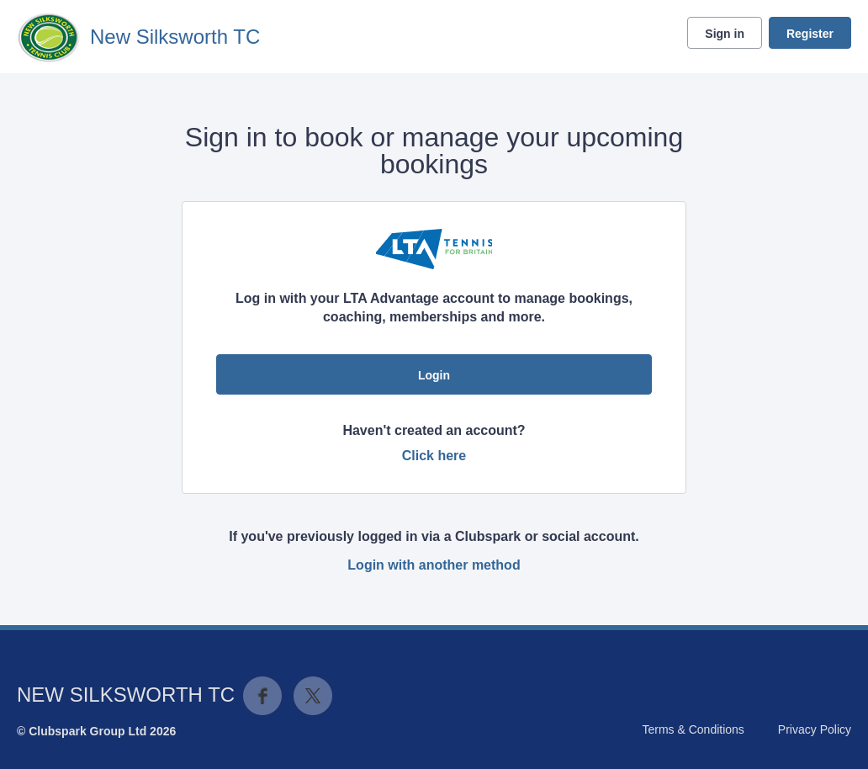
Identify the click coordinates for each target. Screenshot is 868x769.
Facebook (262, 695)
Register (810, 33)
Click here (434, 455)
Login (434, 375)
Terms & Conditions (693, 729)
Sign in (724, 33)
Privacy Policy (814, 729)
